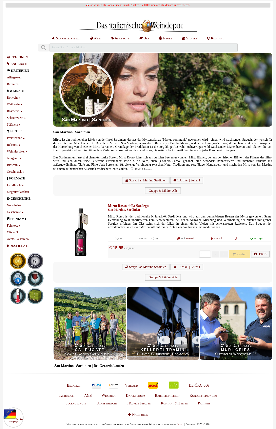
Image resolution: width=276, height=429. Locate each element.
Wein (95, 38)
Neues (165, 38)
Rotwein (12, 97)
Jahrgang (12, 158)
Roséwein (13, 111)
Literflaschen (15, 185)
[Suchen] (43, 48)
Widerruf (109, 396)
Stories (189, 38)
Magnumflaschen (18, 192)
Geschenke (14, 212)
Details (260, 254)
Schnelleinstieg (66, 38)
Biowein (12, 165)
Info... (180, 424)
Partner (204, 403)
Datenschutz (135, 396)
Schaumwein (15, 117)
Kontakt (215, 38)
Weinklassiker (16, 151)
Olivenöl (12, 232)
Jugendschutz (76, 403)
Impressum (66, 396)
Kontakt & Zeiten (174, 403)
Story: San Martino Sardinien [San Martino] (145, 180)
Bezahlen (74, 385)
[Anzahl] (205, 254)
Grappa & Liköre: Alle (162, 190)
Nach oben (138, 415)
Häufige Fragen (139, 403)
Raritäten (13, 84)
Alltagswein (14, 77)
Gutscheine (14, 205)
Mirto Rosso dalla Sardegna (129, 206)
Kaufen (239, 254)
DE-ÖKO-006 (199, 385)
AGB (88, 396)
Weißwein (13, 104)
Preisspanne (14, 138)
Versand (190, 238)
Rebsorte (12, 144)
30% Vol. (218, 238)
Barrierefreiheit (167, 396)
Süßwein (12, 124)
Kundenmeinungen (203, 396)
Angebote (120, 38)
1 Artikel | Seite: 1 (186, 180)
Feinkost (12, 225)
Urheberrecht (106, 403)
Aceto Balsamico (18, 239)
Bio (144, 38)
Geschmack (14, 171)
